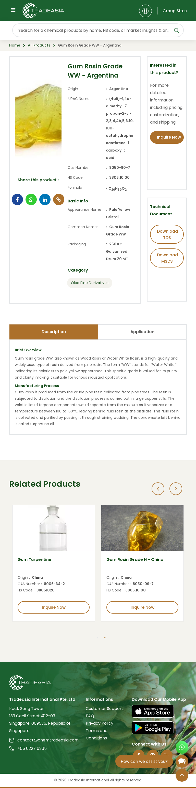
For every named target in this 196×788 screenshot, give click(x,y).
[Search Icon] (177, 31)
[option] (53, 563)
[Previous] (158, 488)
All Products (39, 45)
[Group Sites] (172, 10)
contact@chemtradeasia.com (44, 740)
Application (142, 332)
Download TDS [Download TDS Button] (167, 234)
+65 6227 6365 (28, 749)
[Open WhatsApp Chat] (182, 748)
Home (14, 45)
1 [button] (97, 638)
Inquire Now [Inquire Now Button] (169, 137)
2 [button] (104, 638)
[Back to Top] (182, 775)
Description (54, 332)
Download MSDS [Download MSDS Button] (167, 258)
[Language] (145, 11)
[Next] (175, 488)
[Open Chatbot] (182, 762)
